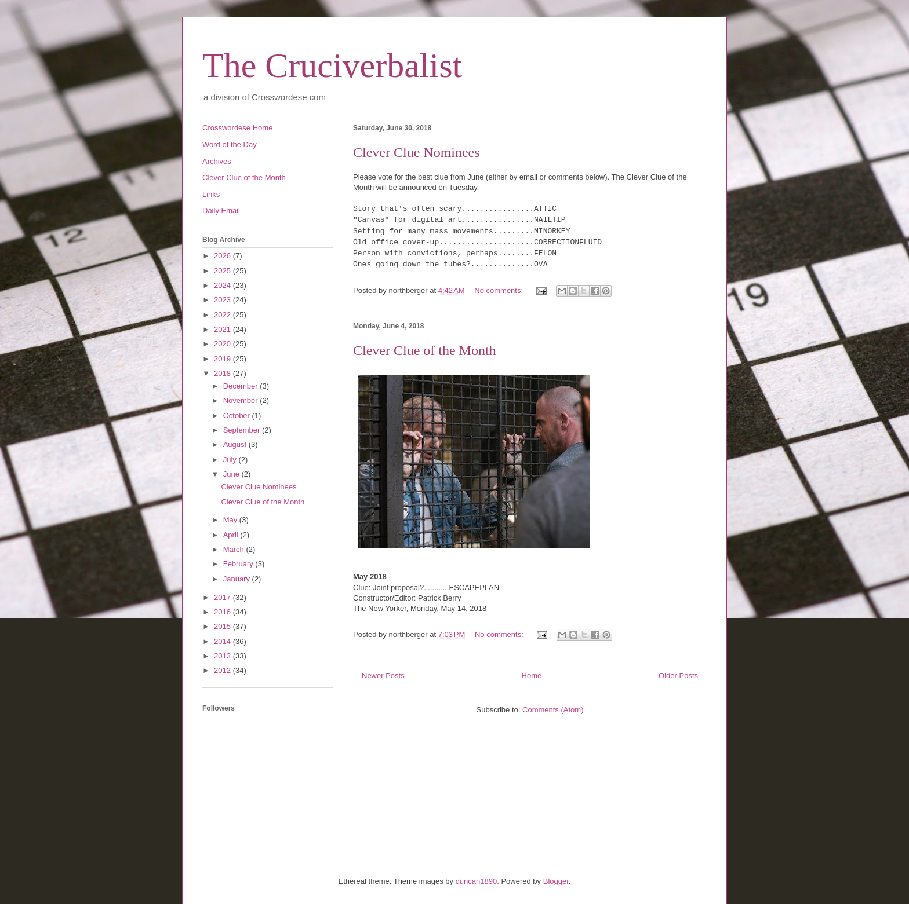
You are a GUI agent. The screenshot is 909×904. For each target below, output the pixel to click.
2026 (223, 255)
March (234, 549)
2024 (223, 285)
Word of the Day (229, 144)
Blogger (556, 881)
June (232, 474)
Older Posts (678, 675)
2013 (223, 656)
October (237, 415)
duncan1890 (476, 881)
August (236, 444)
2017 (223, 597)
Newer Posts (383, 675)
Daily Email (221, 210)
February (239, 563)
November (241, 400)
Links (211, 194)
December (241, 386)
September (242, 430)
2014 (223, 641)
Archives (216, 161)
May (231, 519)
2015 (223, 626)
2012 (223, 670)
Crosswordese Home (237, 127)
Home (532, 675)
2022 (223, 314)
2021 (223, 329)
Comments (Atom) (552, 709)
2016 (223, 611)
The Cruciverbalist (332, 65)
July (231, 459)
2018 (223, 373)
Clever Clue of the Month (424, 350)
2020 (223, 343)
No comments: (499, 290)
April (232, 534)
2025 (223, 270)
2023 (223, 299)
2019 (223, 358)
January (237, 578)
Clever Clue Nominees (416, 152)
